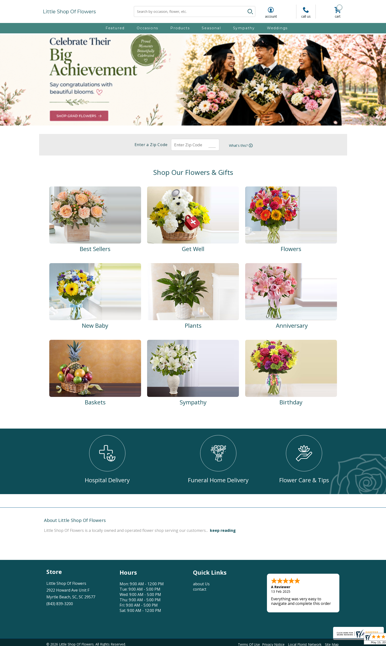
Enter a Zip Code (148, 144)
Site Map (332, 643)
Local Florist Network (305, 643)
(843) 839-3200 (59, 603)
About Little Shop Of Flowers (75, 520)
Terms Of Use (249, 643)
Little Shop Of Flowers (69, 12)
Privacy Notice (273, 643)
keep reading (223, 530)
